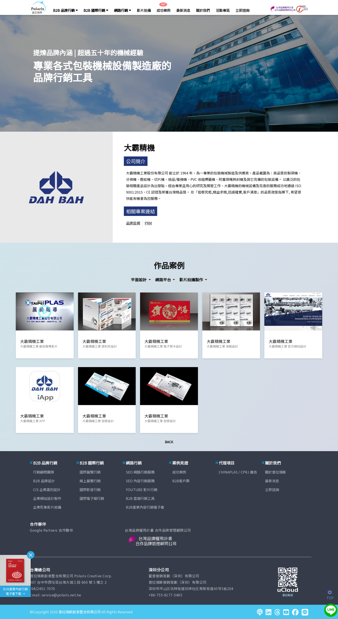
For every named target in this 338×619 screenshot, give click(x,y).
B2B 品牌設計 (44, 480)
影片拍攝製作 (191, 279)
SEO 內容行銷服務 (140, 480)
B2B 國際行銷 (96, 10)
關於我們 (203, 10)
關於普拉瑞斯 (275, 472)
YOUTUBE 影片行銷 (141, 489)
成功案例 (164, 10)
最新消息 (183, 10)
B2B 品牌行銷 (65, 10)
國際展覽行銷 (90, 472)
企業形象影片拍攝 (47, 507)
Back (169, 442)
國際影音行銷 (90, 489)
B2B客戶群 (181, 480)
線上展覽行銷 (90, 480)
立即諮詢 (242, 10)
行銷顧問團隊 (43, 472)
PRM (148, 223)
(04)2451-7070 (42, 588)
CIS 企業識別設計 (46, 489)
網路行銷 (122, 10)
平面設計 (139, 279)
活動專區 (223, 10)
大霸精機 (139, 147)
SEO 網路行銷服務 (140, 472)
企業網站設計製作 (47, 498)
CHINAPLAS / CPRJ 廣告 (238, 472)
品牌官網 (133, 223)
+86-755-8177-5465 (165, 594)
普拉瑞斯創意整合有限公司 (80, 611)
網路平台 (163, 279)
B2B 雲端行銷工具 (140, 498)
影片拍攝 (144, 10)
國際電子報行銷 (92, 498)
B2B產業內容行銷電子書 (145, 507)
